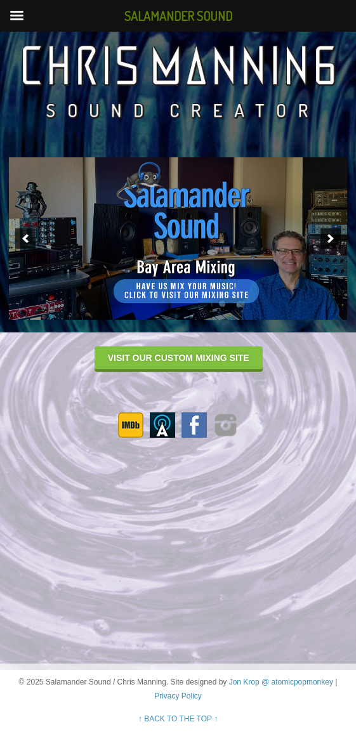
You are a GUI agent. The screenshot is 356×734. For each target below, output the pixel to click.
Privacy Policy (178, 695)
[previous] (25, 238)
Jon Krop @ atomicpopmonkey (281, 682)
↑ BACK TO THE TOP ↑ (178, 718)
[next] (330, 238)
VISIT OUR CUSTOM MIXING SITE (178, 358)
